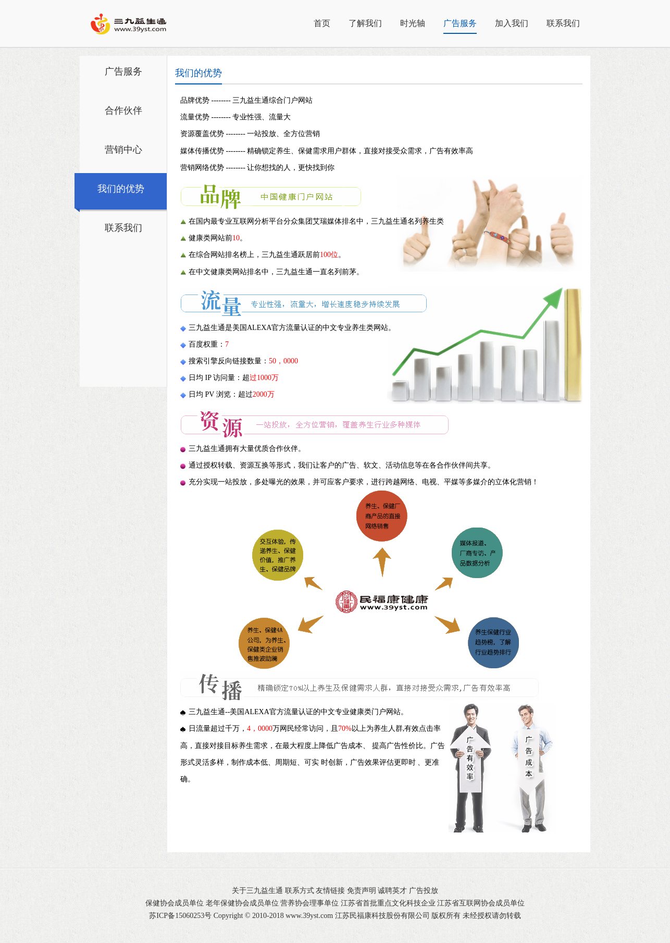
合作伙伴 (123, 110)
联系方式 (299, 891)
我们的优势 (120, 188)
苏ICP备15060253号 (180, 916)
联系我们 (563, 23)
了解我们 (365, 23)
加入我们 (511, 23)
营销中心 (123, 149)
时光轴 (412, 23)
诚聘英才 (392, 891)
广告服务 (460, 23)
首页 (322, 23)
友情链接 (330, 891)
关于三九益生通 (257, 891)
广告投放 (423, 891)
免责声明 (361, 891)
